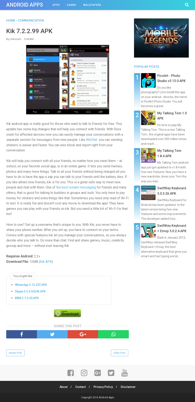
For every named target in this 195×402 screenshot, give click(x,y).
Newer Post (15, 352)
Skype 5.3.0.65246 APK (30, 291)
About (63, 387)
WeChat (91, 140)
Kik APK (46, 262)
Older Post (119, 352)
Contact (80, 387)
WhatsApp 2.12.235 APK (31, 284)
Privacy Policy (103, 387)
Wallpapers (92, 5)
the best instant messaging (76, 187)
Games (71, 5)
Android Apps (24, 5)
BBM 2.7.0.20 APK (27, 298)
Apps (56, 5)
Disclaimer (128, 387)
